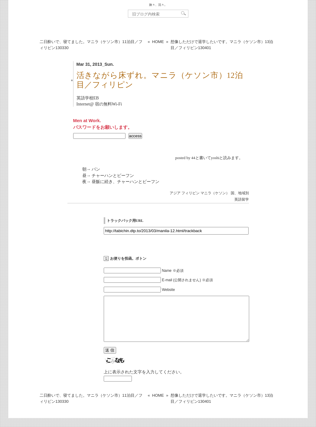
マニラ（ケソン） (215, 193)
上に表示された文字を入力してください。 (144, 381)
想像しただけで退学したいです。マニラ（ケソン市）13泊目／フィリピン (222, 44)
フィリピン (190, 193)
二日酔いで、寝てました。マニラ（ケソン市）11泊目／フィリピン (91, 44)
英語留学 (241, 199)
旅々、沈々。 (158, 4)
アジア (175, 193)
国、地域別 (240, 193)
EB (96, 97)
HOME (158, 41)
